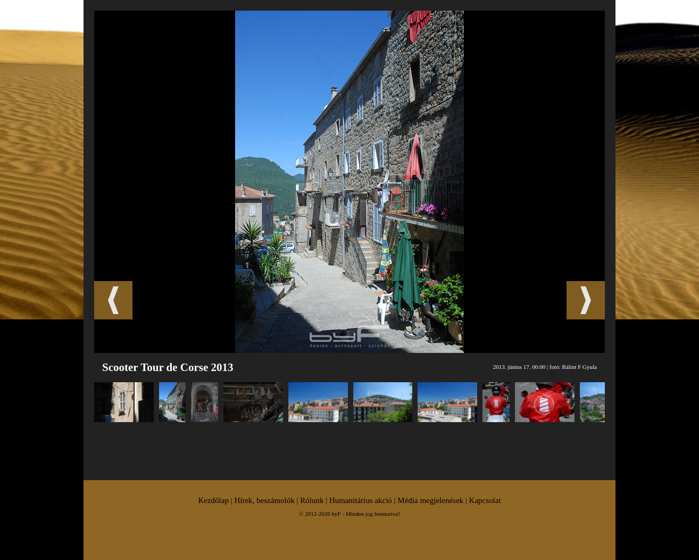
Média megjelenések (430, 500)
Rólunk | (314, 500)
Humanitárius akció (360, 500)
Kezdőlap (213, 500)
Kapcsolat (485, 500)
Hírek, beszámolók (264, 500)
